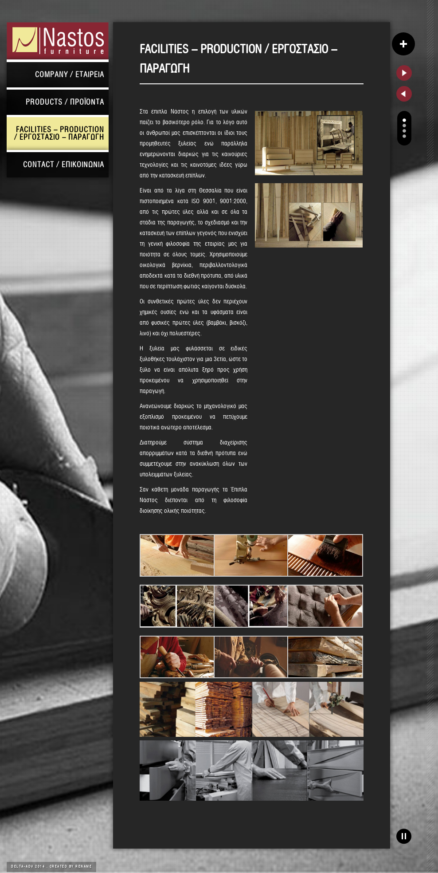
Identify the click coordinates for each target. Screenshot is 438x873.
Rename (83, 867)
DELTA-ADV (23, 867)
